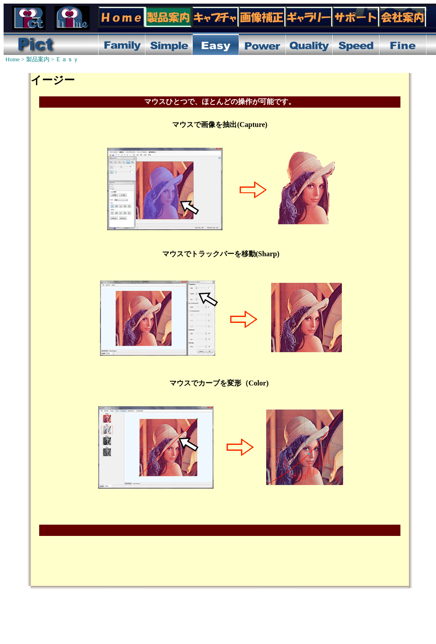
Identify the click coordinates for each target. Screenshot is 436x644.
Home (12, 59)
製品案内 (38, 59)
